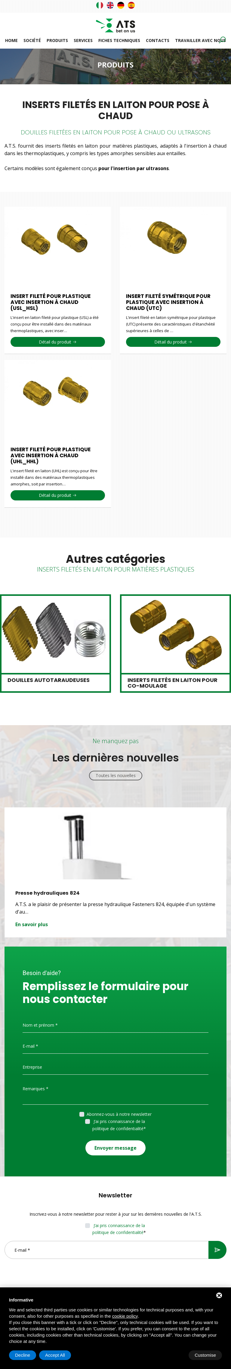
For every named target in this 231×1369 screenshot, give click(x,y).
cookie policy (125, 1316)
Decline (173, 1355)
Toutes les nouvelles (116, 775)
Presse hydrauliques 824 (48, 893)
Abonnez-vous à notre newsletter (119, 1114)
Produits (57, 40)
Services (83, 40)
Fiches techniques (119, 40)
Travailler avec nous (200, 40)
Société (32, 40)
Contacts (157, 40)
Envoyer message (115, 1145)
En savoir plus (31, 924)
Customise (25, 1355)
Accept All (206, 1355)
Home (11, 40)
